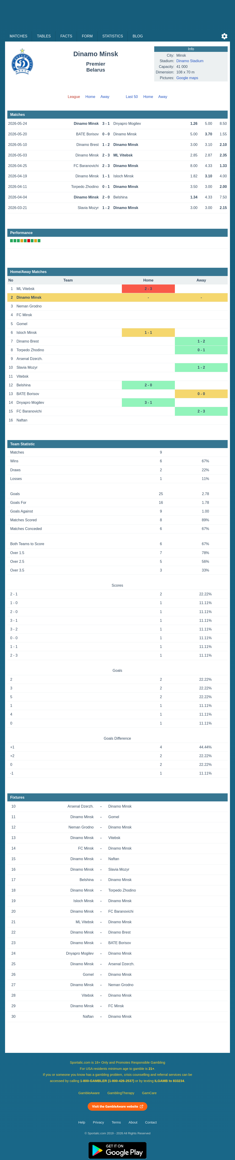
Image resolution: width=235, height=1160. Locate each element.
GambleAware (89, 1093)
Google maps (187, 78)
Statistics (112, 36)
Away (105, 97)
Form (87, 36)
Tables (44, 36)
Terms (116, 1122)
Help (81, 1122)
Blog (138, 36)
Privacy (98, 1122)
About (133, 1122)
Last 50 (132, 97)
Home (90, 97)
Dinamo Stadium (189, 61)
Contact (151, 1122)
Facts (66, 36)
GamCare (149, 1093)
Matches (18, 36)
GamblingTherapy (120, 1093)
